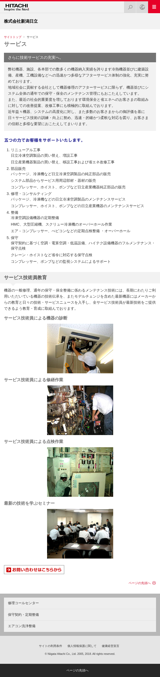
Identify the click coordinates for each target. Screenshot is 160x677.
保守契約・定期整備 (23, 615)
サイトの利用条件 (50, 645)
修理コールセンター (23, 603)
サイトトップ (12, 37)
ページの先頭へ (140, 583)
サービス (15, 44)
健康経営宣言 (110, 645)
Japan (140, 5)
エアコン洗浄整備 (21, 626)
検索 (128, 5)
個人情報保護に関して (82, 645)
